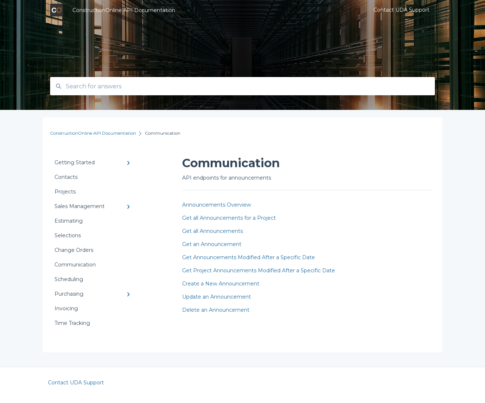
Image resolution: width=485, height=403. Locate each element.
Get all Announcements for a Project (229, 218)
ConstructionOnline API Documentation (123, 10)
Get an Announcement (211, 244)
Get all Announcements (212, 231)
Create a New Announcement (220, 283)
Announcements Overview (216, 205)
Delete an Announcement (215, 310)
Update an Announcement (216, 296)
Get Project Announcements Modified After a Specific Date (258, 270)
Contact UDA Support (76, 382)
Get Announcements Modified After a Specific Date (248, 257)
